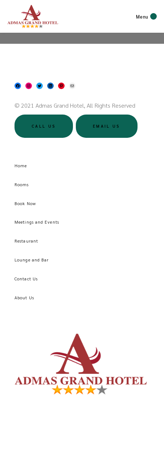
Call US (44, 126)
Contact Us (26, 278)
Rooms (22, 184)
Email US (106, 126)
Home (21, 165)
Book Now (25, 203)
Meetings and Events (37, 222)
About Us (24, 297)
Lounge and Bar (32, 260)
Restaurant (26, 241)
